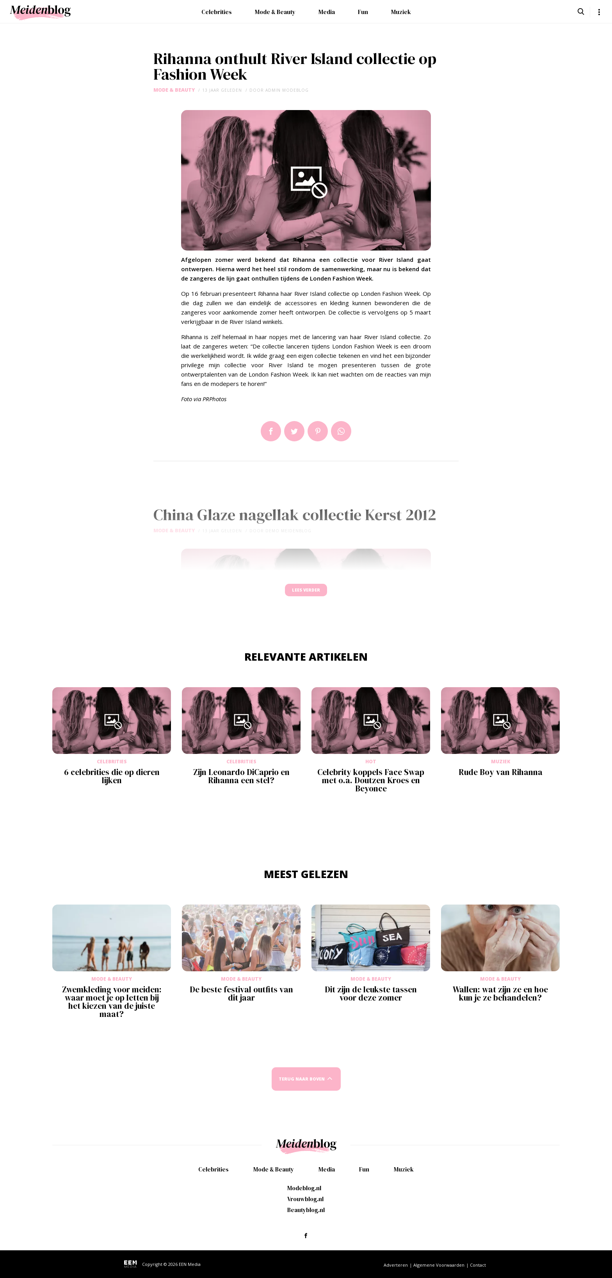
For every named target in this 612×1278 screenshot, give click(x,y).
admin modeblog (287, 90)
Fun (363, 12)
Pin (318, 431)
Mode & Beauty (275, 12)
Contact (478, 1265)
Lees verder (306, 593)
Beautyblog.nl (306, 1210)
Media (326, 12)
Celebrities (216, 12)
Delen (271, 431)
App (341, 431)
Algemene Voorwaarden (438, 1265)
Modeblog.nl (304, 1188)
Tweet (294, 431)
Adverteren (396, 1265)
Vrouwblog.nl (305, 1199)
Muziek (401, 12)
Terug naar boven (302, 1086)
